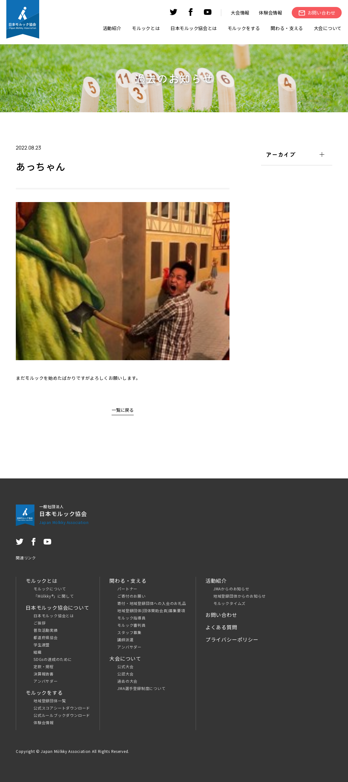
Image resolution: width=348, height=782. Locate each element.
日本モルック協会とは (54, 615)
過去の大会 (127, 681)
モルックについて (50, 588)
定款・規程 (44, 666)
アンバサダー (46, 681)
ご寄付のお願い (131, 596)
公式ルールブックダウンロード (62, 715)
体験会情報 (270, 12)
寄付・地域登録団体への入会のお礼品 (151, 603)
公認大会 (125, 673)
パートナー (127, 588)
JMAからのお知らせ (231, 588)
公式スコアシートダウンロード (62, 708)
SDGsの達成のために (53, 659)
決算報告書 (44, 673)
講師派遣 (125, 639)
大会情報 (240, 12)
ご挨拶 (40, 622)
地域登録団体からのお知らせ (239, 596)
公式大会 (125, 666)
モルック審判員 (131, 625)
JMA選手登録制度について (141, 688)
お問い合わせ (221, 615)
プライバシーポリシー (232, 639)
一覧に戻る (123, 410)
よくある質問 (221, 627)
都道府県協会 (46, 637)
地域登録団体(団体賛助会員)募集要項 (151, 610)
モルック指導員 (131, 617)
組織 (38, 652)
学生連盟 (42, 644)
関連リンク (26, 557)
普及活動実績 (46, 630)
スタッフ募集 (129, 632)
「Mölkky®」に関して (54, 596)
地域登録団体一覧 (50, 700)
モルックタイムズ (229, 603)
